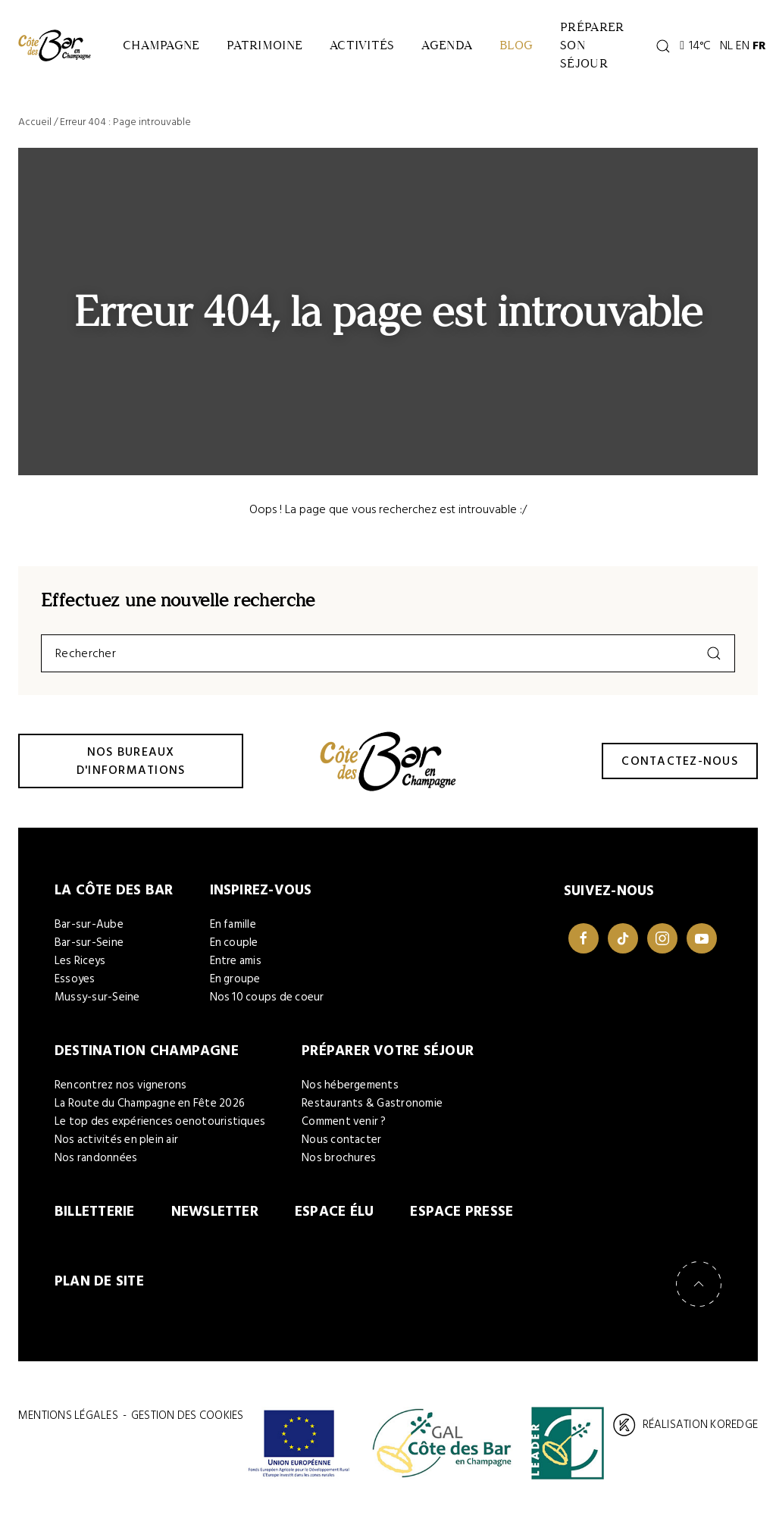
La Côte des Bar (114, 890)
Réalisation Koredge (685, 1425)
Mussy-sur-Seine (97, 997)
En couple (234, 942)
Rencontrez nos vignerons (121, 1085)
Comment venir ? (344, 1121)
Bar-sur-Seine (89, 942)
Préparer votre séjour (388, 1051)
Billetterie (95, 1211)
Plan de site (99, 1281)
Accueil (35, 121)
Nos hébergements (350, 1085)
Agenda (446, 45)
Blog (516, 45)
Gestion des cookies (187, 1415)
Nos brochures (339, 1157)
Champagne (161, 45)
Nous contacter (341, 1139)
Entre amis (235, 960)
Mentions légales (68, 1415)
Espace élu (334, 1211)
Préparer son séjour (592, 45)
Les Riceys (80, 960)
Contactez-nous (679, 761)
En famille (233, 924)
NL (726, 45)
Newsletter (214, 1211)
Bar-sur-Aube (89, 924)
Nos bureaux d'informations (131, 761)
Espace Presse (461, 1211)
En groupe (235, 978)
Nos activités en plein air (116, 1139)
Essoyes (75, 978)
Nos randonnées (96, 1157)
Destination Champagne (147, 1051)
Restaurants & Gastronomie (372, 1103)
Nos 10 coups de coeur (267, 997)
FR (759, 45)
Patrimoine (264, 45)
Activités (362, 45)
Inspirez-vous (261, 890)
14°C (695, 45)
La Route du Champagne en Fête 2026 (150, 1103)
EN (742, 45)
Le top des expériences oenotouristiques (160, 1121)
